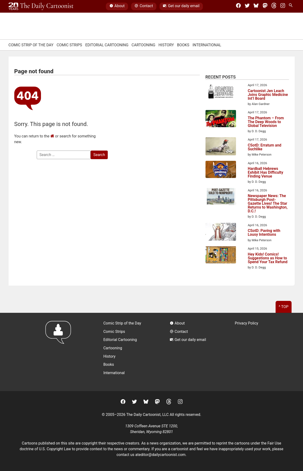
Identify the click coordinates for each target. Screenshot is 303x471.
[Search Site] (291, 6)
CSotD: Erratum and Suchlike (264, 147)
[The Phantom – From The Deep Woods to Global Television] (220, 119)
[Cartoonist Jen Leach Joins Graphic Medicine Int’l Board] (220, 92)
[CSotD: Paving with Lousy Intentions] (220, 233)
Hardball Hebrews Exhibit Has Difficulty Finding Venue (265, 172)
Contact (143, 6)
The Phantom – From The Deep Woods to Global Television (266, 122)
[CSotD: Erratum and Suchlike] (220, 147)
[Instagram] (283, 6)
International (206, 45)
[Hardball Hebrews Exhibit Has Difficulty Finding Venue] (220, 170)
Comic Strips (69, 45)
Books (183, 45)
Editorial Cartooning (106, 45)
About (117, 6)
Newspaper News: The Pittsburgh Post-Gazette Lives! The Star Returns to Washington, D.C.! (268, 203)
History (166, 45)
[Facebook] (238, 6)
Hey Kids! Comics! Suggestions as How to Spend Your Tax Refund (268, 258)
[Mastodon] (265, 6)
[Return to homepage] (60, 351)
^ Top (283, 306)
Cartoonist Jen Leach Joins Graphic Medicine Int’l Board (268, 94)
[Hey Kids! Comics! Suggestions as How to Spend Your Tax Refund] (220, 255)
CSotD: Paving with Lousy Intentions (264, 233)
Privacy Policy (246, 323)
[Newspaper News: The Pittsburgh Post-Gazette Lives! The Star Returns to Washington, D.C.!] (220, 197)
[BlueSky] (256, 6)
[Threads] (274, 6)
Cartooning (143, 45)
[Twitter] (247, 6)
